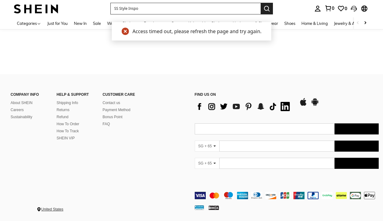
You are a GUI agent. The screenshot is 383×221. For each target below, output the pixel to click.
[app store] (303, 105)
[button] (185, 8)
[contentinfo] (287, 195)
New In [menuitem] (80, 23)
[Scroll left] (358, 23)
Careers (17, 110)
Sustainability (22, 117)
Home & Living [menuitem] (314, 23)
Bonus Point (113, 117)
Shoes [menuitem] (289, 23)
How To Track (68, 131)
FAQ (106, 124)
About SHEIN (22, 103)
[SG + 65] (207, 146)
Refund (63, 117)
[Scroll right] (365, 23)
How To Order (68, 124)
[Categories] (29, 23)
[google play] (315, 105)
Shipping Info (67, 103)
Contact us (111, 103)
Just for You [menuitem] (57, 23)
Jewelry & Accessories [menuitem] (353, 23)
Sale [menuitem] (97, 23)
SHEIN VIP (66, 138)
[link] (342, 8)
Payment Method (117, 110)
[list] (244, 106)
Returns (63, 110)
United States (52, 209)
